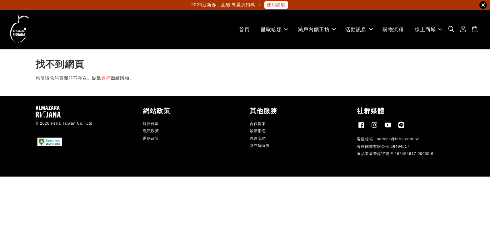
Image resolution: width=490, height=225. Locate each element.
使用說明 (276, 4)
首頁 (244, 29)
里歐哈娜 (274, 29)
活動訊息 (359, 29)
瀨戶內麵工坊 (317, 29)
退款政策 (151, 138)
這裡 (106, 78)
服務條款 (151, 124)
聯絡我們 (258, 138)
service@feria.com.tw (398, 139)
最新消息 (258, 131)
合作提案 (258, 124)
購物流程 (393, 29)
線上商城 (428, 29)
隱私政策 (151, 131)
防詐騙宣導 (260, 145)
